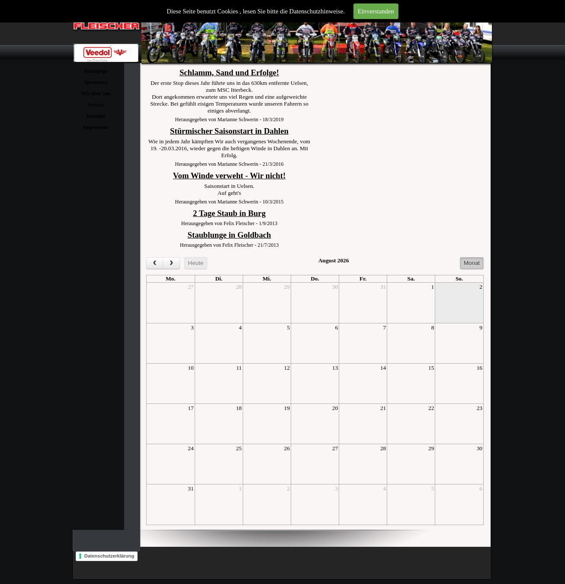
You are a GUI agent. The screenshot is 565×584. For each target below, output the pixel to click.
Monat (472, 263)
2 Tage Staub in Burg (229, 213)
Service (96, 105)
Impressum (96, 127)
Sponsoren (96, 82)
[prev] (154, 263)
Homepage (96, 71)
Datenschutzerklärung (109, 555)
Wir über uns (95, 93)
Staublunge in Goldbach (229, 234)
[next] (171, 263)
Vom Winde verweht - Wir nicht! (229, 175)
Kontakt (96, 116)
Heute (196, 263)
